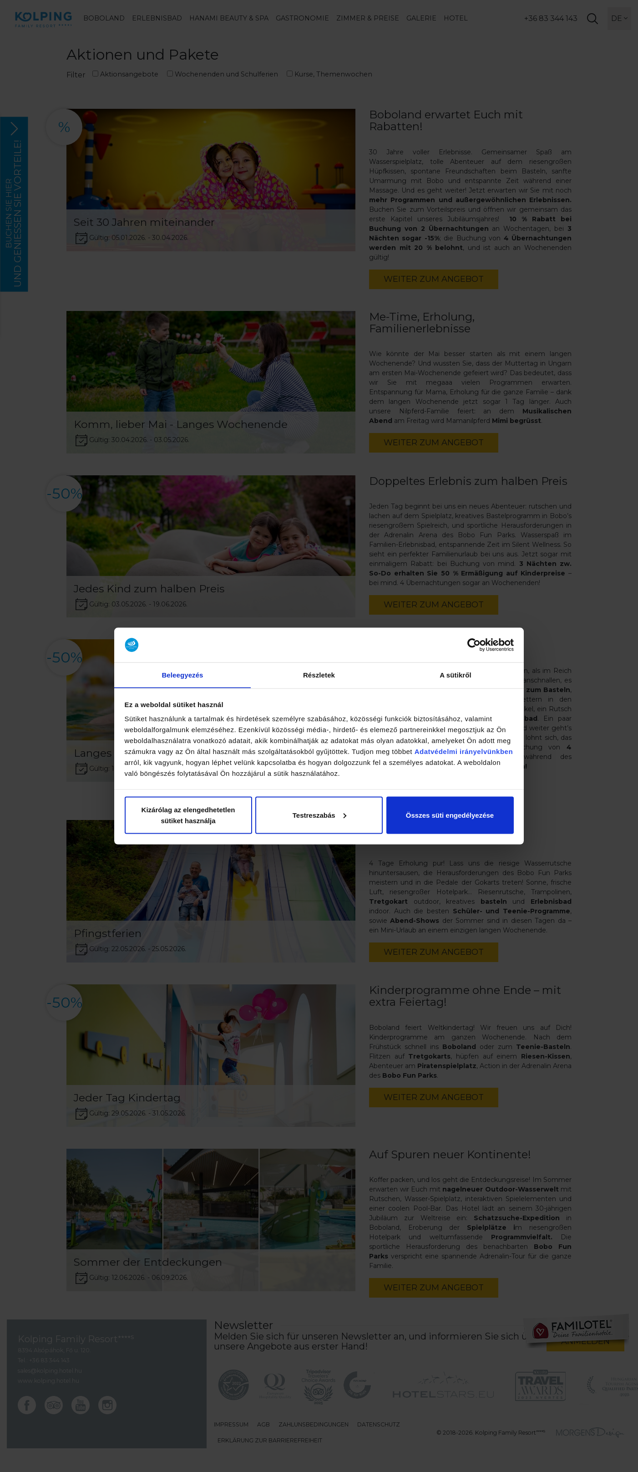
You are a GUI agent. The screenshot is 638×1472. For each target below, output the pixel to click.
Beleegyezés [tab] (182, 674)
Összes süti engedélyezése (450, 815)
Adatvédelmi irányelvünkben (464, 751)
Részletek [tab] (319, 674)
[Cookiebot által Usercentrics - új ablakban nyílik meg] (474, 645)
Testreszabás (319, 815)
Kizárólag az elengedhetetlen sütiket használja (188, 815)
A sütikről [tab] (455, 674)
